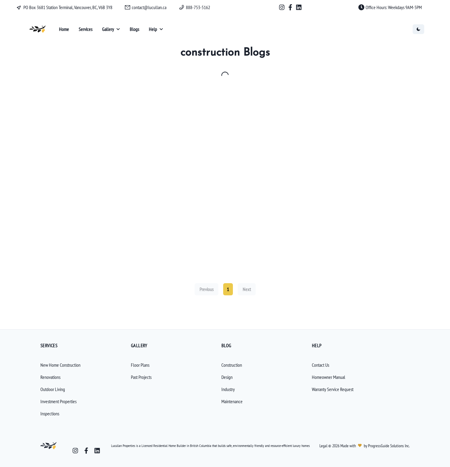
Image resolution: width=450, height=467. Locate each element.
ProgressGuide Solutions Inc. (388, 445)
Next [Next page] (247, 289)
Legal (323, 445)
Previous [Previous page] (206, 289)
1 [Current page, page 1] (228, 289)
